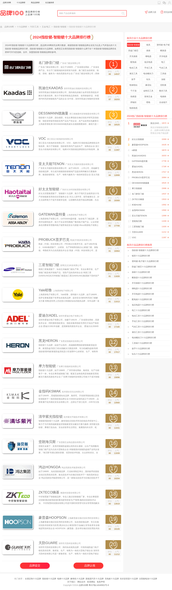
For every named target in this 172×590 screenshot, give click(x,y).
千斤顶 (133, 91)
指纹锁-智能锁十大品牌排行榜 (145, 250)
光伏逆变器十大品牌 (129, 579)
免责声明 (101, 582)
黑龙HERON (48, 341)
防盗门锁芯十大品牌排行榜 (144, 266)
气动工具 (163, 68)
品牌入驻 (150, 12)
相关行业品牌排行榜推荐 (139, 245)
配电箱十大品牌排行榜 (142, 299)
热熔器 (133, 96)
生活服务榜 (49, 3)
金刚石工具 (148, 91)
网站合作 (81, 582)
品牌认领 (89, 565)
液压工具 (133, 73)
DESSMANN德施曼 (53, 113)
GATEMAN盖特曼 (52, 214)
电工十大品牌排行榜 (141, 310)
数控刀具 (163, 91)
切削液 (163, 85)
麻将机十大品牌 (77, 579)
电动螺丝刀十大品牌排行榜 (144, 337)
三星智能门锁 (49, 265)
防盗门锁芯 (133, 50)
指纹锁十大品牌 (49, 579)
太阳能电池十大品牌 (148, 579)
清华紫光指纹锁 (51, 416)
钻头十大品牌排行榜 (141, 354)
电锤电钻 (133, 85)
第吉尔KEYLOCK (158, 123)
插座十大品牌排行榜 (141, 272)
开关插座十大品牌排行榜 (143, 283)
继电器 (148, 56)
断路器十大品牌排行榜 (142, 277)
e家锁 (134, 150)
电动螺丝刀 (148, 73)
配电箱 (133, 62)
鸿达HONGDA (49, 467)
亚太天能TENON (51, 164)
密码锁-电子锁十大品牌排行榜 (145, 261)
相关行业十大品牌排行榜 (139, 38)
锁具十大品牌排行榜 (141, 256)
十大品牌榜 (21, 3)
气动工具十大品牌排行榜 (143, 327)
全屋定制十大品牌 (33, 579)
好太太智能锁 (49, 189)
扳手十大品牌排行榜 (141, 348)
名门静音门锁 (49, 63)
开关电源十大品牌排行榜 (143, 294)
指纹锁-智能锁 (60, 27)
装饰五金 (148, 96)
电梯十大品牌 (63, 579)
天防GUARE (48, 543)
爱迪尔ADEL (48, 315)
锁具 (148, 45)
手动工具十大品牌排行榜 (143, 321)
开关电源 (163, 56)
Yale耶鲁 (45, 290)
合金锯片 (163, 102)
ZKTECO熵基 (49, 492)
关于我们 (71, 582)
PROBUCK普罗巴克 (54, 240)
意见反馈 (166, 12)
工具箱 (163, 73)
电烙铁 (163, 96)
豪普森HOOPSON (53, 517)
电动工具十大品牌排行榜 (143, 316)
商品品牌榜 (35, 3)
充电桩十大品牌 (112, 579)
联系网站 (91, 582)
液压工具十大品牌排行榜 (143, 332)
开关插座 (133, 56)
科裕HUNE (137, 205)
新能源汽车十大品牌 (95, 579)
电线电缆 (133, 108)
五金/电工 (46, 27)
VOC (42, 138)
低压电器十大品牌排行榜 (143, 305)
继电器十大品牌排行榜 (142, 288)
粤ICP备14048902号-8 (99, 585)
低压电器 (148, 62)
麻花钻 (148, 85)
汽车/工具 (34, 27)
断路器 (163, 50)
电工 (163, 62)
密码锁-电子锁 (163, 45)
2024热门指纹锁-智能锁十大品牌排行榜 (147, 116)
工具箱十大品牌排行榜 (142, 343)
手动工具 (148, 68)
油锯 (163, 79)
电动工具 (133, 68)
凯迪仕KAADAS (51, 88)
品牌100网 (7, 3)
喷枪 (148, 102)
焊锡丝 (133, 102)
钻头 (148, 79)
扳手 (133, 79)
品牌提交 (34, 565)
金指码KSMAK (50, 391)
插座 (148, 50)
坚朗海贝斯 (47, 442)
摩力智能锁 (47, 366)
